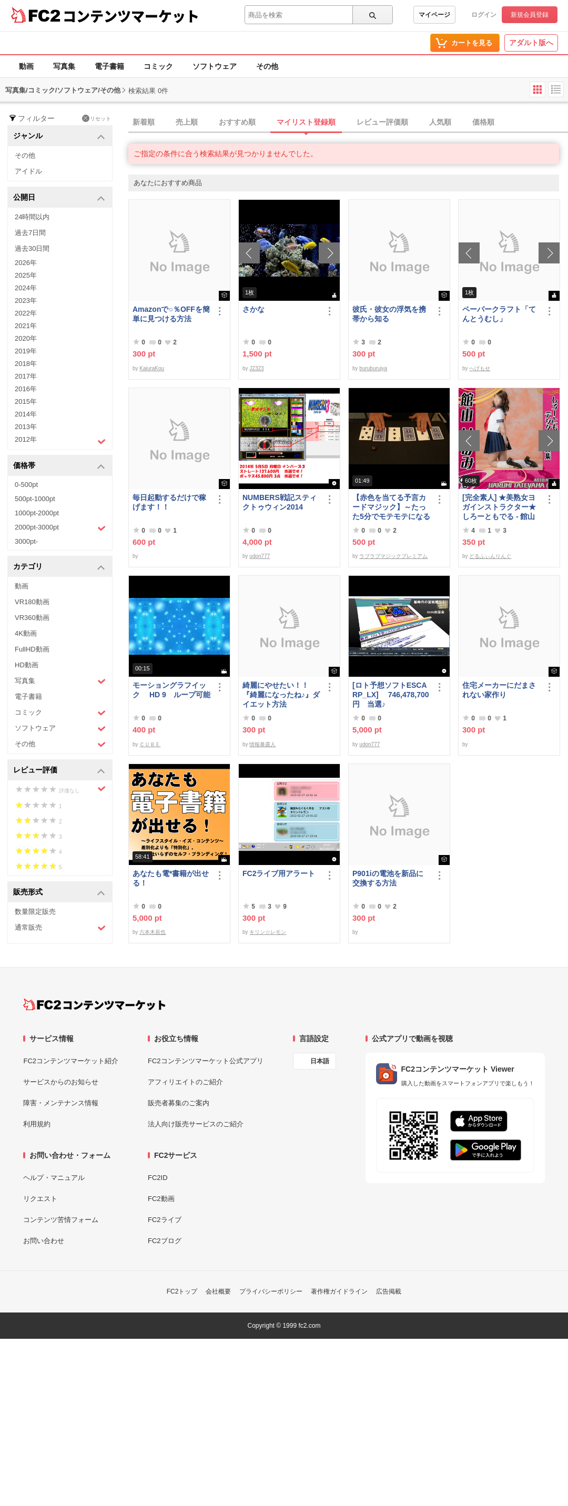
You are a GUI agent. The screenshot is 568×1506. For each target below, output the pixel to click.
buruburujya (373, 368)
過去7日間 (30, 233)
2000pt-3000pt (60, 528)
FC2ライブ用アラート (278, 873)
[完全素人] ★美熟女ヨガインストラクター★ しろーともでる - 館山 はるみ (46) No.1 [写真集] (499, 507)
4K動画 (26, 633)
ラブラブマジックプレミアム (393, 556)
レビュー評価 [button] (59, 771)
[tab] (348, 122)
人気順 (440, 122)
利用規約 (36, 1124)
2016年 (26, 389)
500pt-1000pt (35, 499)
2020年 (26, 338)
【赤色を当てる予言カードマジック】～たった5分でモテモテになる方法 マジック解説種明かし (391, 507)
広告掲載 (388, 1291)
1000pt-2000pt (37, 513)
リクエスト (40, 1199)
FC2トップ (182, 1291)
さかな (253, 309)
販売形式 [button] (59, 893)
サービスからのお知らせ (60, 1082)
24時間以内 (32, 217)
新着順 (144, 122)
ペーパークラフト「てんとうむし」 (499, 314)
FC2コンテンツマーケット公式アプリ (205, 1061)
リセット (96, 118)
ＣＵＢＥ (149, 744)
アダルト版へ (531, 42)
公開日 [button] (59, 198)
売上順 (187, 122)
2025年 (26, 275)
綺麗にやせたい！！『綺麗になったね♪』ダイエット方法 (281, 694)
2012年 (60, 440)
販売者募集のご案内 (178, 1103)
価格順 (483, 122)
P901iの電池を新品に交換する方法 (387, 878)
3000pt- (26, 541)
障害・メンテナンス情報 (60, 1103)
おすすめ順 (237, 122)
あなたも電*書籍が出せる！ (171, 878)
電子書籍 (109, 66)
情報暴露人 (262, 744)
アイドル (28, 171)
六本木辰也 (152, 932)
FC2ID (158, 1178)
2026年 (26, 263)
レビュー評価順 (382, 122)
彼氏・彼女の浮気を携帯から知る (389, 314)
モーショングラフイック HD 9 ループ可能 (171, 690)
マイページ (434, 14)
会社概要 (218, 1291)
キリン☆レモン (267, 932)
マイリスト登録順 (306, 122)
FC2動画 (161, 1199)
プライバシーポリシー (270, 1291)
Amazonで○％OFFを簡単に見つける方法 (171, 314)
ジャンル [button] (59, 136)
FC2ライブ (164, 1220)
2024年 (26, 288)
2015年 (26, 401)
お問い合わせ (43, 1241)
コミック (158, 66)
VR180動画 (32, 602)
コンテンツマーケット (131, 16)
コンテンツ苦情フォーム (60, 1220)
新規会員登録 (530, 14)
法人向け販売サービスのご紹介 (196, 1124)
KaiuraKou (151, 368)
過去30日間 (32, 248)
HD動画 (26, 665)
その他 (267, 66)
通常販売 (60, 927)
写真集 (64, 66)
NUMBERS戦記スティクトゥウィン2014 (279, 502)
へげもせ (479, 368)
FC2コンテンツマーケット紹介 (70, 1061)
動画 (26, 66)
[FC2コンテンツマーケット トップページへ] (94, 1004)
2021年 (26, 326)
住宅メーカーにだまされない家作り (499, 690)
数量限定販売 (35, 911)
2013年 (26, 427)
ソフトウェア (214, 66)
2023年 (26, 300)
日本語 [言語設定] (319, 1061)
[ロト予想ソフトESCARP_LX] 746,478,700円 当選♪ (390, 694)
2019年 (26, 351)
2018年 (26, 364)
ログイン (483, 14)
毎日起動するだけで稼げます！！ (169, 502)
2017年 (26, 376)
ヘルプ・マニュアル (54, 1178)
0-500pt (26, 485)
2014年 (26, 414)
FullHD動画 (32, 649)
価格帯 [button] (59, 466)
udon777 (259, 556)
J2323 (256, 368)
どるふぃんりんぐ (490, 556)
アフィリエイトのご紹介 (185, 1082)
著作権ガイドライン (339, 1291)
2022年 (26, 313)
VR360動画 (32, 618)
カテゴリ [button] (59, 567)
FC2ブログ (164, 1241)
